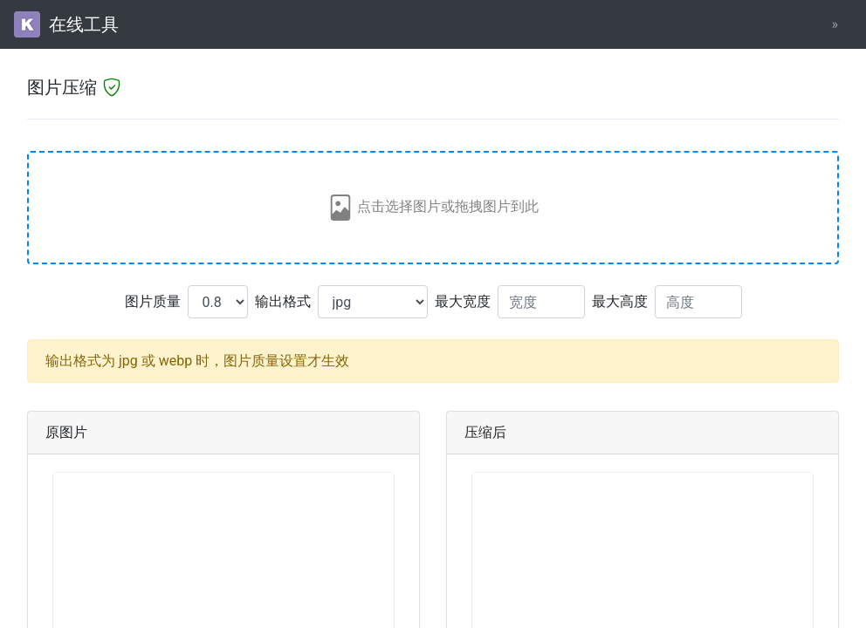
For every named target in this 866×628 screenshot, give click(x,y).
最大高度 (620, 301)
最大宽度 (463, 301)
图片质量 (153, 301)
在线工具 (66, 24)
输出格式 (283, 301)
